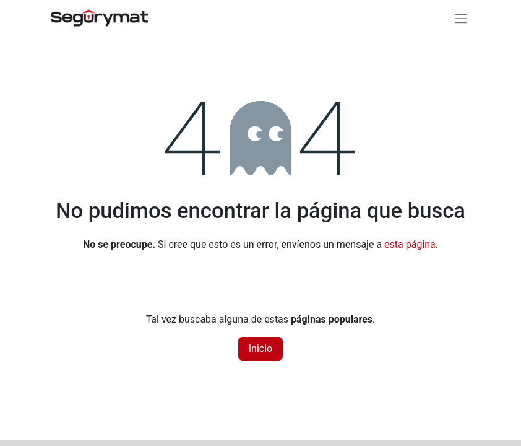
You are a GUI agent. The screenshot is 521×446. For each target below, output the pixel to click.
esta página (410, 244)
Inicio (260, 348)
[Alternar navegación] (461, 18)
